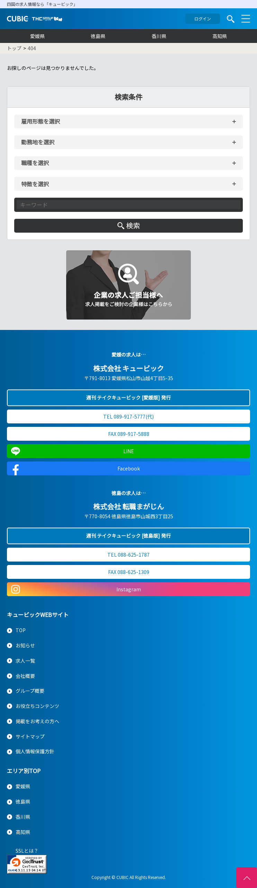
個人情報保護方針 (35, 751)
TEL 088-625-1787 (128, 554)
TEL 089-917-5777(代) (128, 416)
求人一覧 (25, 660)
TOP (21, 630)
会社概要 (25, 675)
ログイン (202, 18)
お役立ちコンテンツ (37, 705)
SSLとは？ (27, 850)
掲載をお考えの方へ (37, 721)
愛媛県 (37, 36)
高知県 (219, 36)
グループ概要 (30, 690)
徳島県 (98, 36)
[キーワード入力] (128, 204)
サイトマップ (30, 736)
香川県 (159, 36)
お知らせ (25, 645)
